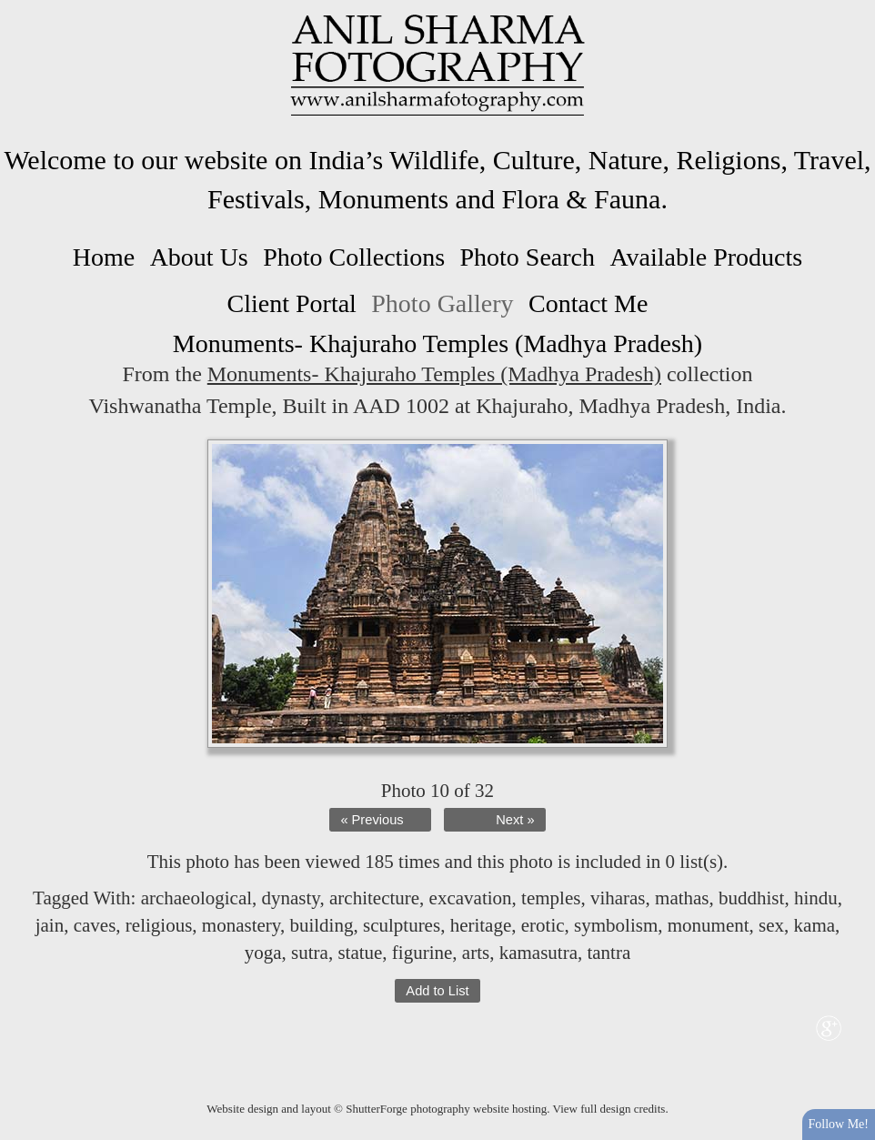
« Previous (371, 819)
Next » (515, 819)
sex (771, 925)
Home (104, 257)
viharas (618, 898)
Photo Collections (354, 257)
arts (475, 952)
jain (50, 925)
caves (95, 925)
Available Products (705, 257)
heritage (481, 925)
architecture (374, 898)
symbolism (616, 925)
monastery (241, 925)
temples (550, 898)
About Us (199, 257)
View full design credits (609, 1108)
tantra (608, 952)
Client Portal (292, 303)
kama (814, 925)
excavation (470, 898)
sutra (309, 952)
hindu (816, 898)
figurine (422, 952)
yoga (263, 952)
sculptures (401, 925)
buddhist (751, 898)
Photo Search (527, 257)
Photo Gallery (442, 303)
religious (159, 925)
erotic (543, 925)
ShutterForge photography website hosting (446, 1108)
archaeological (196, 898)
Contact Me (588, 303)
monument (708, 925)
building (321, 925)
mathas (682, 898)
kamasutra (538, 952)
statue (359, 952)
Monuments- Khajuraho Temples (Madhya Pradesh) (434, 374)
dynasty (291, 898)
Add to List (437, 991)
